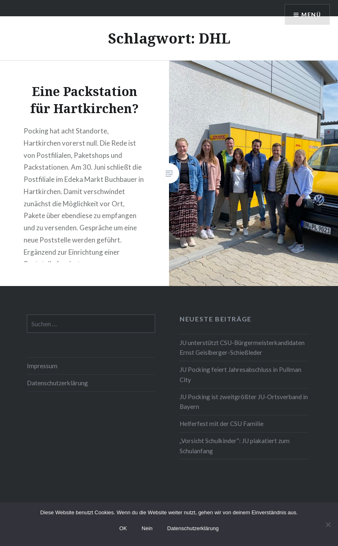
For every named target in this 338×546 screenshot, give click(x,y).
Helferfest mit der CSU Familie (221, 423)
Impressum (42, 365)
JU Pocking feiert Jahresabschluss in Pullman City (240, 374)
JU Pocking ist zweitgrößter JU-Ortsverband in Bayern (244, 402)
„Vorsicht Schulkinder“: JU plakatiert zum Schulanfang (235, 445)
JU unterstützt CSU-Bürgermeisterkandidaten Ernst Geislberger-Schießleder (242, 347)
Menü (311, 14)
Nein (147, 528)
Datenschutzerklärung (57, 383)
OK (123, 528)
